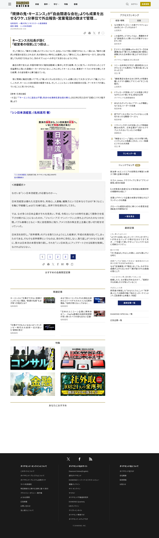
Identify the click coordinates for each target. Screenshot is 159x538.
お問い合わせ (25, 506)
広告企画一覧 (116, 320)
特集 (68, 5)
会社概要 (123, 476)
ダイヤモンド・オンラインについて (33, 466)
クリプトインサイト (75, 510)
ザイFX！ (72, 493)
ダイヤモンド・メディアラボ (78, 519)
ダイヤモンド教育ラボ (76, 515)
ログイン (132, 4)
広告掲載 (23, 502)
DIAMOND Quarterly (77, 502)
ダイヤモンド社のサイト (78, 466)
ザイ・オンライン (75, 489)
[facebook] (79, 459)
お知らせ (123, 484)
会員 (139, 20)
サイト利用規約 (26, 484)
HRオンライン (74, 506)
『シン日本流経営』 (20, 175)
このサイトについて (27, 471)
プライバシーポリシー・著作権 (31, 493)
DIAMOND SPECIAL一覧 (121, 314)
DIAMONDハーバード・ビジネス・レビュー (84, 480)
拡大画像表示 (19, 177)
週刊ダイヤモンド (75, 476)
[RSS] (90, 459)
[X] (68, 459)
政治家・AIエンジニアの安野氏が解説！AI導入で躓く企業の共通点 (129, 173)
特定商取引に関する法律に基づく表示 (34, 489)
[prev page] (42, 256)
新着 (39, 5)
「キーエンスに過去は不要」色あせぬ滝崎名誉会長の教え (44, 98)
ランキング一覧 (129, 154)
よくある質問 (25, 497)
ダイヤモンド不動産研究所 (78, 497)
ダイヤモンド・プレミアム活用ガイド (33, 480)
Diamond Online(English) (78, 471)
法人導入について (27, 510)
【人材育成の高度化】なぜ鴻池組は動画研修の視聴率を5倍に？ (129, 190)
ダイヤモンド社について (129, 466)
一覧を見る (129, 216)
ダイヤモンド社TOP (127, 471)
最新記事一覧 (129, 303)
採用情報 (123, 480)
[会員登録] (143, 4)
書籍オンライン (74, 484)
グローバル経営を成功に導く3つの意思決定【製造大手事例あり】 (129, 207)
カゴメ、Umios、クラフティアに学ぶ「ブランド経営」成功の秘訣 (129, 181)
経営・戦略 (14, 26)
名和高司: (28, 23)
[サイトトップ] (24, 4)
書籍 (78, 5)
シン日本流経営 (26, 26)
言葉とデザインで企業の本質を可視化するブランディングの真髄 (129, 199)
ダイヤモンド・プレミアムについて (32, 476)
